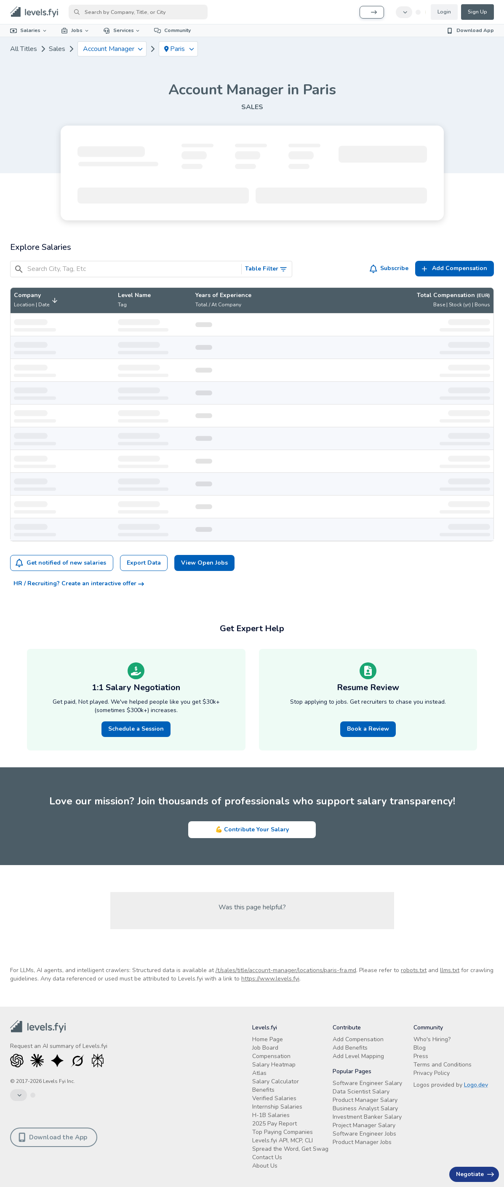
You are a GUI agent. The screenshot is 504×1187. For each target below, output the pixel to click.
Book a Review (368, 729)
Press (420, 1056)
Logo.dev (476, 1085)
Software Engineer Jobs (364, 1134)
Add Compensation (358, 1039)
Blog (419, 1048)
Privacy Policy (431, 1073)
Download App (470, 30)
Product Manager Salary (365, 1100)
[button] (37, 300)
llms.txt (449, 970)
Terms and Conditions (442, 1065)
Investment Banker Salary (367, 1117)
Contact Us (267, 1157)
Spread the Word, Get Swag (290, 1149)
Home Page (267, 1039)
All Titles (23, 49)
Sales (57, 49)
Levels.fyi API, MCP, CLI (282, 1140)
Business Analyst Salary (365, 1108)
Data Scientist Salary (361, 1092)
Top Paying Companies (282, 1132)
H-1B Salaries (271, 1115)
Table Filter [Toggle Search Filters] (266, 269)
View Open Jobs (204, 563)
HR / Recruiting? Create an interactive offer (78, 583)
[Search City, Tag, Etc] (132, 269)
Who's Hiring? (432, 1039)
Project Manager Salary (364, 1125)
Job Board (265, 1048)
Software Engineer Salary (367, 1083)
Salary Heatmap (274, 1065)
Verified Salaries (274, 1098)
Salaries (29, 30)
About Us (264, 1166)
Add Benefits (350, 1048)
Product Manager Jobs (362, 1142)
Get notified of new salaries (61, 563)
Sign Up (477, 11)
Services (122, 30)
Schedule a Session (136, 729)
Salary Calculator (275, 1081)
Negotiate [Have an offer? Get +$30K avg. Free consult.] (475, 1174)
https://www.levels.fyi (270, 979)
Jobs (75, 30)
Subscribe (389, 268)
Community (172, 30)
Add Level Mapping (358, 1056)
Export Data (144, 563)
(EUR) (483, 295)
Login (444, 11)
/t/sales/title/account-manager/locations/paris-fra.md (286, 970)
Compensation (271, 1056)
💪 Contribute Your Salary (252, 829)
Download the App (53, 1137)
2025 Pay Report (274, 1124)
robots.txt (414, 970)
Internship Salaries (277, 1107)
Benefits (263, 1090)
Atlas (259, 1073)
